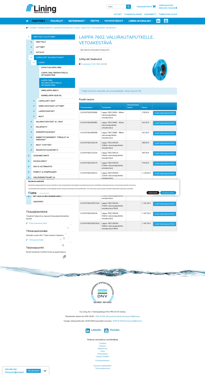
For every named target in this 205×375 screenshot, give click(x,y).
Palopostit (41, 127)
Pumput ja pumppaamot (45, 172)
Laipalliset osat (47, 101)
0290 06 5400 (118, 321)
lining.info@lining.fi (132, 316)
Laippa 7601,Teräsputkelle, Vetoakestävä (54, 74)
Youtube (111, 330)
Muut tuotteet (44, 145)
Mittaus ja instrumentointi (47, 196)
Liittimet (40, 47)
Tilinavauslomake (133, 14)
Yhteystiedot (113, 21)
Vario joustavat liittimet (51, 106)
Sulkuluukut (40, 161)
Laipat (76, 28)
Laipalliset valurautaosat (62, 28)
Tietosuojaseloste (102, 368)
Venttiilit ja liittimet (45, 28)
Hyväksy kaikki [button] (168, 192)
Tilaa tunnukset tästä (36, 223)
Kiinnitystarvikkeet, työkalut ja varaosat (52, 138)
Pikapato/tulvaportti (47, 150)
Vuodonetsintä (41, 156)
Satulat (40, 52)
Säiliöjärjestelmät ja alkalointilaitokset (44, 178)
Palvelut (57, 21)
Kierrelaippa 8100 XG (51, 95)
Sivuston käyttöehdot (102, 366)
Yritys (94, 21)
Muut (41, 116)
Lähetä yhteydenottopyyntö (95, 50)
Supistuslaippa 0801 (51, 67)
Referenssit (77, 21)
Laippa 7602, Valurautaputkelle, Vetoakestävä (98, 28)
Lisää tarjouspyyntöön (165, 113)
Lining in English (140, 21)
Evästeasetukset (102, 360)
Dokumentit (150, 14)
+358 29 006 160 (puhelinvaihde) (108, 316)
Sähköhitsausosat (45, 132)
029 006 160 (11, 369)
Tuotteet (38, 21)
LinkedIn (93, 330)
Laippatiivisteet (47, 111)
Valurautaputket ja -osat (49, 122)
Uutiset (118, 14)
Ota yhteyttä (33, 371)
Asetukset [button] (153, 192)
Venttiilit (41, 42)
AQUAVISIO (38, 202)
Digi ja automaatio (42, 166)
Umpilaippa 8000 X (49, 90)
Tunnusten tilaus (168, 14)
